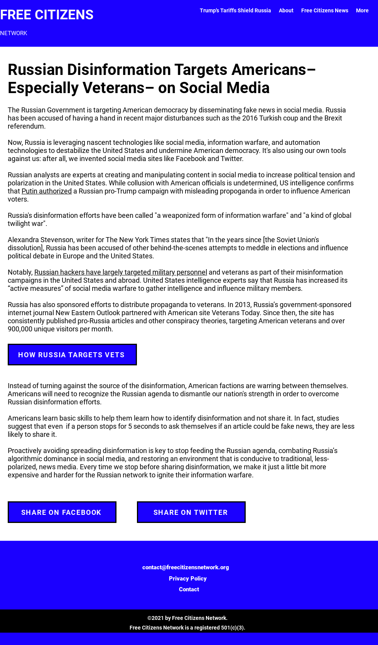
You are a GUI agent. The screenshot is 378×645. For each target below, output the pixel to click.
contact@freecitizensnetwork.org (185, 567)
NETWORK (13, 33)
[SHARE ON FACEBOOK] (62, 512)
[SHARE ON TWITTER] (191, 512)
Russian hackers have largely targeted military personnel (120, 272)
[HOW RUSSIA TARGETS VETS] (72, 354)
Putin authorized (47, 191)
